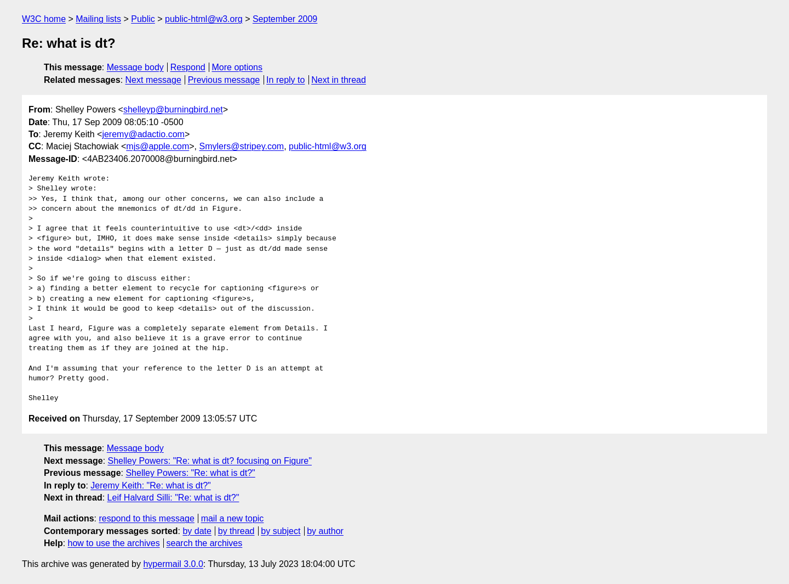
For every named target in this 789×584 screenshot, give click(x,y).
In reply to (285, 80)
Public (143, 19)
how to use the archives (114, 543)
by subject (280, 531)
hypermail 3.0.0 (173, 564)
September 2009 (285, 19)
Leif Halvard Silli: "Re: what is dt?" (173, 497)
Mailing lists (98, 19)
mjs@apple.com (157, 146)
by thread (236, 531)
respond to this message (146, 518)
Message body (135, 67)
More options (237, 67)
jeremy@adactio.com (143, 134)
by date (196, 531)
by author (325, 531)
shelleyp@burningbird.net (173, 109)
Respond (187, 67)
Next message (153, 80)
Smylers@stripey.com (241, 146)
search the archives (205, 543)
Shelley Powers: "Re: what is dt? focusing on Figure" (210, 460)
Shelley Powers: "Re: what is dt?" (190, 473)
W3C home (44, 19)
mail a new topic (232, 518)
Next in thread (338, 80)
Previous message (224, 80)
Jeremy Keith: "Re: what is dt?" (150, 485)
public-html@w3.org (204, 19)
